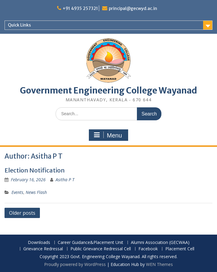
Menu (107, 135)
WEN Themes (159, 264)
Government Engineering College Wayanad (108, 90)
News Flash (36, 192)
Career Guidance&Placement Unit (90, 243)
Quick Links (19, 25)
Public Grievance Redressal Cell (100, 249)
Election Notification (35, 170)
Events (17, 192)
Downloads (39, 243)
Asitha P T (65, 179)
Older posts (22, 213)
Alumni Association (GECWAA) (160, 243)
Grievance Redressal (43, 249)
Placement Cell (179, 249)
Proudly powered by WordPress (75, 264)
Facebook (148, 249)
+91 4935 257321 (80, 8)
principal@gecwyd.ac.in (133, 8)
